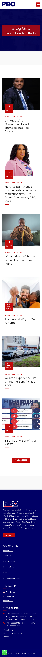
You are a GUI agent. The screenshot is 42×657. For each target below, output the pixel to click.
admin (7, 117)
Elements (19, 33)
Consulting (17, 117)
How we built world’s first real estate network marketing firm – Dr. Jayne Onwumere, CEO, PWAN (20, 194)
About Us (7, 556)
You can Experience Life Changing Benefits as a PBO (20, 381)
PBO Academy (9, 561)
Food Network (9, 567)
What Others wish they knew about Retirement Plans (21, 260)
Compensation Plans (11, 578)
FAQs (5, 573)
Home (8, 33)
